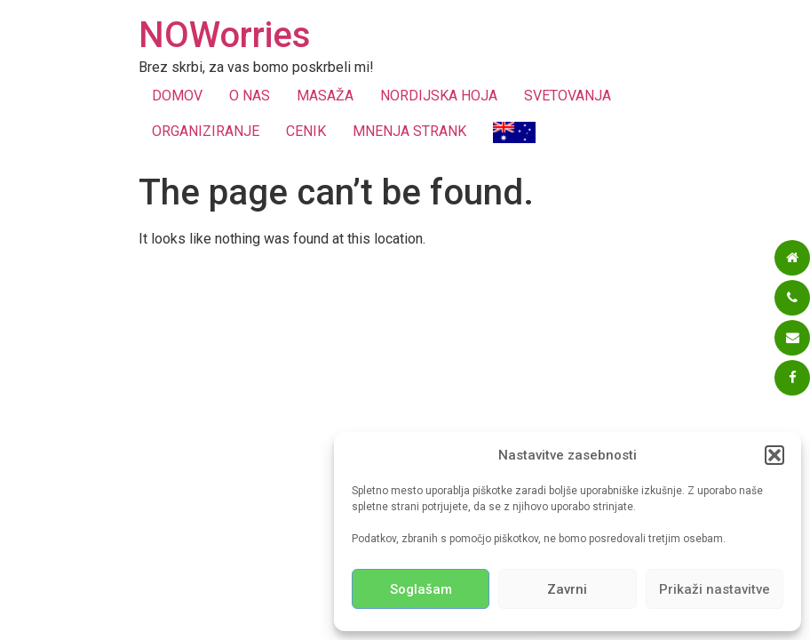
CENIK (306, 131)
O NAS (249, 95)
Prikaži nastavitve (714, 589)
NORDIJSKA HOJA (438, 95)
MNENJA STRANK (409, 131)
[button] (774, 455)
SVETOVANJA (567, 95)
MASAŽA (325, 95)
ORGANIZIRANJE (205, 131)
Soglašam (421, 589)
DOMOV (177, 95)
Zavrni (567, 589)
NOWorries (225, 35)
